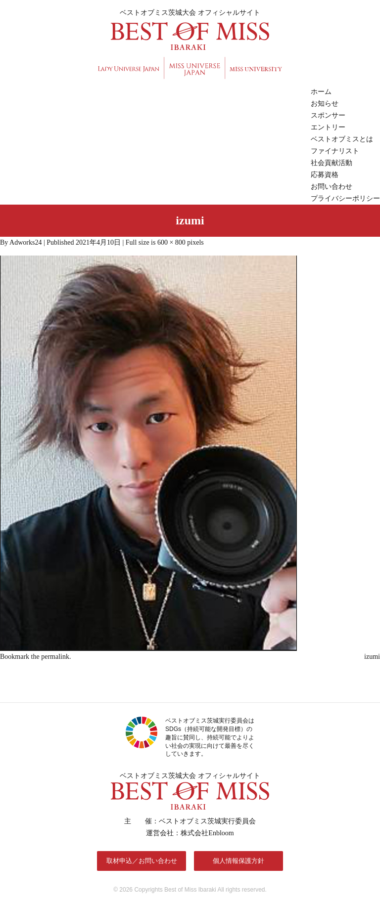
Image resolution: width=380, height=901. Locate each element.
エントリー (328, 127)
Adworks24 (25, 242)
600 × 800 (171, 242)
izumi (372, 656)
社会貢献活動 (331, 163)
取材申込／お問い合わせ (141, 860)
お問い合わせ (331, 186)
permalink (55, 656)
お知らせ (324, 103)
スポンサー (328, 115)
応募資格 (324, 174)
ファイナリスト (335, 151)
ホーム (321, 91)
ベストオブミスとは (342, 139)
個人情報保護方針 (238, 860)
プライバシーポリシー (345, 198)
